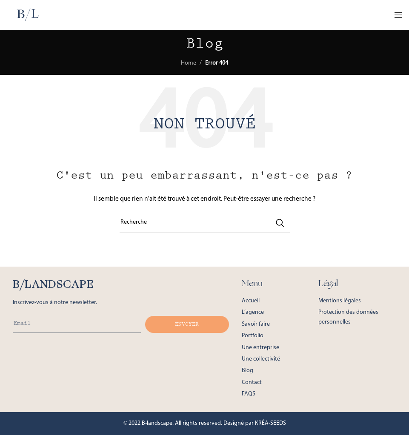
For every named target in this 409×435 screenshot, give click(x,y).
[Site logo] (27, 14)
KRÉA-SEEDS (270, 423)
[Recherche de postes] (205, 223)
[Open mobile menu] (398, 14)
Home (188, 63)
